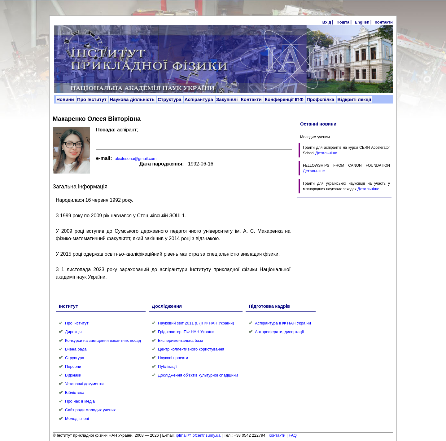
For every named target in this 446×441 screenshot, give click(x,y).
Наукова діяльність (133, 99)
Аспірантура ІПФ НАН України (283, 323)
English (362, 22)
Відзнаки (73, 375)
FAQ (293, 435)
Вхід (326, 22)
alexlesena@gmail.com (135, 158)
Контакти (384, 22)
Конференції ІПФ (285, 99)
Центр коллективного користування (191, 349)
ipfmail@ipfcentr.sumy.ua (198, 435)
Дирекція (73, 331)
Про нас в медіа (80, 401)
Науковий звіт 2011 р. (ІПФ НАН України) (196, 323)
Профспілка (321, 99)
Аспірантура (199, 99)
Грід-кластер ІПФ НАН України (186, 331)
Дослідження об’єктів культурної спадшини (198, 375)
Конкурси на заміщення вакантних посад (103, 340)
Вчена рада (76, 349)
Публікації (167, 366)
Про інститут (77, 323)
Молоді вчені (77, 418)
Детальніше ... (328, 153)
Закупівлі (227, 99)
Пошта (342, 22)
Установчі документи (84, 383)
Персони (73, 366)
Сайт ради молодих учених (90, 410)
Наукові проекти (173, 357)
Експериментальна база (180, 340)
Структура (170, 99)
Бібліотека (74, 392)
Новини (65, 99)
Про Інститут (92, 99)
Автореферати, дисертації (279, 331)
